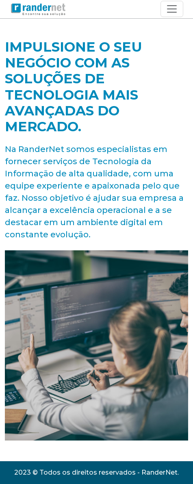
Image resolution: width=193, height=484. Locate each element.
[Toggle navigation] (171, 9)
